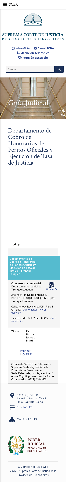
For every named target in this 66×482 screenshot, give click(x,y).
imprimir (25, 351)
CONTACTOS (25, 407)
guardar (27, 354)
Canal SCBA (44, 48)
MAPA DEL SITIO (27, 419)
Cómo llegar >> (32, 309)
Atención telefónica (33, 53)
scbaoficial (21, 48)
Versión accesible (33, 58)
